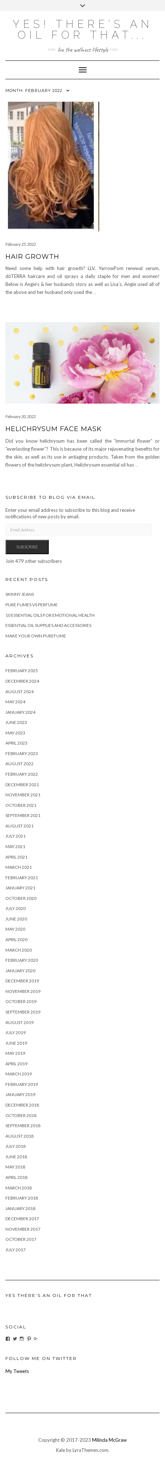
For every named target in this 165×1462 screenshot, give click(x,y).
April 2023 (16, 743)
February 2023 (21, 753)
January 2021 (20, 887)
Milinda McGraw (109, 1440)
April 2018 (16, 1177)
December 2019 (22, 980)
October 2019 (20, 1001)
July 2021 (15, 836)
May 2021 (15, 846)
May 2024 (15, 701)
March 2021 (18, 867)
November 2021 (22, 794)
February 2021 (21, 877)
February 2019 (21, 1084)
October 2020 (20, 898)
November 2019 (22, 991)
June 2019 (16, 1043)
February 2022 (21, 774)
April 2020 (16, 939)
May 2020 (15, 929)
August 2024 (19, 691)
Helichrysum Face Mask (53, 429)
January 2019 (20, 1094)
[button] (52, 166)
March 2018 (18, 1188)
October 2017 (20, 1239)
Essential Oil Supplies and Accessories (48, 625)
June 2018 (16, 1156)
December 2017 (22, 1218)
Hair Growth (32, 257)
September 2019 (22, 1012)
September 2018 (22, 1125)
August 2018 (19, 1136)
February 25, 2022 (20, 244)
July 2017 (15, 1249)
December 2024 (22, 681)
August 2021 (19, 826)
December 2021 (22, 784)
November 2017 (22, 1229)
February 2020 (21, 960)
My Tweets (17, 1371)
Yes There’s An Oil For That (48, 1295)
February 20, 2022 (20, 416)
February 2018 (21, 1198)
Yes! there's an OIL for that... (83, 29)
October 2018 (20, 1115)
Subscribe (27, 546)
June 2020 (16, 919)
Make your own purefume (35, 636)
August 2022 (19, 763)
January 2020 (20, 970)
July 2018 (15, 1146)
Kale (60, 1450)
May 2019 (15, 1053)
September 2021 (22, 815)
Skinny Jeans (19, 594)
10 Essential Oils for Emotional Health (50, 615)
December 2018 (22, 1105)
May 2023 (15, 733)
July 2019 (15, 1032)
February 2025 (21, 670)
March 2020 (18, 950)
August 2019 (19, 1022)
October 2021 (20, 805)
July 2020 (15, 908)
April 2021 (16, 857)
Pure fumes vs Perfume (31, 604)
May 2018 (15, 1167)
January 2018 (20, 1208)
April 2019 (16, 1063)
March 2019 (18, 1074)
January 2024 (20, 712)
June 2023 (16, 722)
